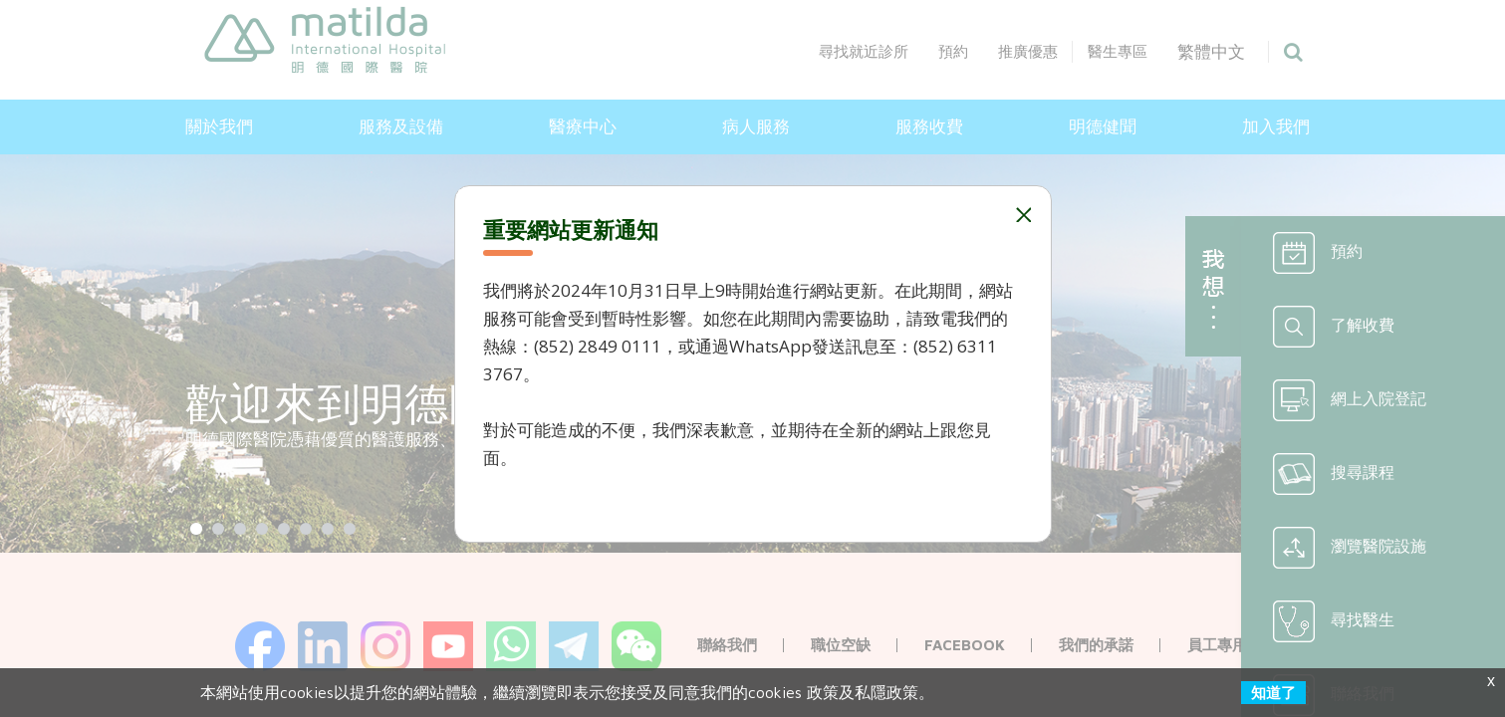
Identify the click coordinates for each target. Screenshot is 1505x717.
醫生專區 (1146, 51)
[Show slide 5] (284, 529)
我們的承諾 (1096, 644)
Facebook (964, 644)
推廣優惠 (1057, 51)
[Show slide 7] (328, 529)
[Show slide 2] (218, 529)
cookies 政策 (793, 692)
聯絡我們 (727, 644)
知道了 (1273, 692)
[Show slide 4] (262, 529)
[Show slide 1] (196, 529)
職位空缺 (841, 644)
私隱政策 (886, 692)
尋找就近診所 (892, 51)
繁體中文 (1241, 51)
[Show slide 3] (240, 529)
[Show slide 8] (350, 529)
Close (1022, 214)
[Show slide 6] (306, 529)
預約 (982, 51)
